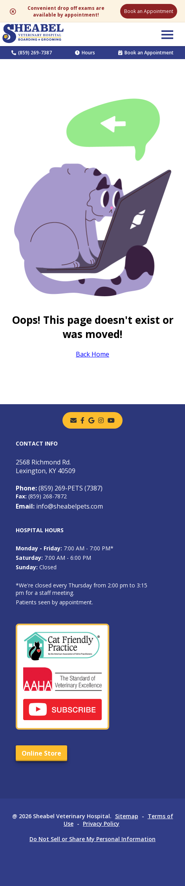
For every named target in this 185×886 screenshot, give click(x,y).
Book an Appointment (148, 11)
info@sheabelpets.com (59, 506)
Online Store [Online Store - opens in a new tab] (41, 753)
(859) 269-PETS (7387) (59, 488)
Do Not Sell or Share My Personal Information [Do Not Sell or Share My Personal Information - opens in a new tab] (92, 839)
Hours (85, 52)
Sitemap (126, 816)
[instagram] (101, 420)
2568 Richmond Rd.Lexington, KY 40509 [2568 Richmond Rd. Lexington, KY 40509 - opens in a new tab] (45, 466)
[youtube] (111, 420)
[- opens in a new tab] (82, 420)
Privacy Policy (101, 823)
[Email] (73, 420)
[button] (167, 34)
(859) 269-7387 (31, 52)
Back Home (92, 354)
